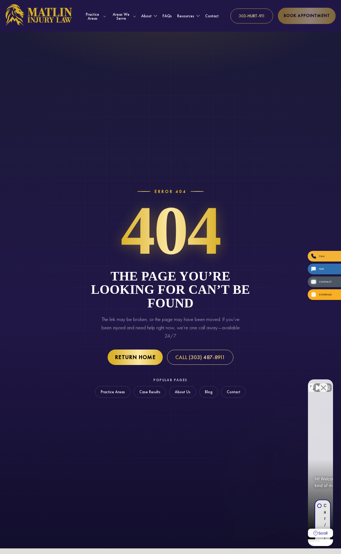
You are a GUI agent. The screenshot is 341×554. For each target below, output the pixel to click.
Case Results (149, 392)
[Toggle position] (312, 383)
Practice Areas (92, 16)
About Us (182, 392)
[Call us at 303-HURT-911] (251, 16)
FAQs (167, 16)
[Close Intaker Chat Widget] (323, 383)
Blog (208, 392)
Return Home (135, 357)
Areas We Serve (121, 16)
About (146, 16)
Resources (185, 16)
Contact (212, 16)
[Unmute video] (246, 383)
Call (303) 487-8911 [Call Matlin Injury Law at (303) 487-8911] (200, 357)
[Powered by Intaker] (296, 542)
